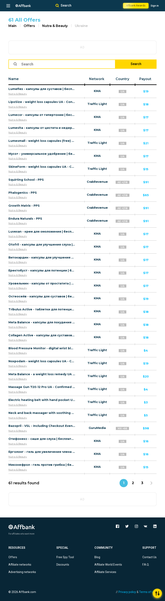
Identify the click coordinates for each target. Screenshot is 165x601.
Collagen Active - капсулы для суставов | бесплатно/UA (41, 335)
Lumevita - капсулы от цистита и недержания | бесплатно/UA (41, 128)
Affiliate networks (19, 564)
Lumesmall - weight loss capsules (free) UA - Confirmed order (41, 141)
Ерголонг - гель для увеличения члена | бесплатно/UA (41, 452)
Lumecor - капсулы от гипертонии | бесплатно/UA (41, 115)
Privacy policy (127, 592)
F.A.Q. (145, 564)
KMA (97, 91)
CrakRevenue (97, 182)
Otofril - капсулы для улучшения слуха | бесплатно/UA (41, 244)
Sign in (155, 5)
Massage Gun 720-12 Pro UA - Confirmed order (41, 387)
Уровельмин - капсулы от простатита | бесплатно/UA (41, 283)
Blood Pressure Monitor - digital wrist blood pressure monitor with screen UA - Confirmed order (41, 348)
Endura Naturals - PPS (25, 218)
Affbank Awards (135, 5)
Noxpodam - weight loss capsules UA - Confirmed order (41, 361)
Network (96, 79)
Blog (97, 557)
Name (13, 79)
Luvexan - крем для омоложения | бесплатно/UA (41, 231)
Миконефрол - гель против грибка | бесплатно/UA (41, 465)
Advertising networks (22, 572)
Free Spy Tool (65, 557)
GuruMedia (97, 428)
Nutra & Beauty (55, 26)
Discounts (62, 564)
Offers (29, 26)
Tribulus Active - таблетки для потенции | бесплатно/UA (41, 309)
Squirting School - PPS (26, 180)
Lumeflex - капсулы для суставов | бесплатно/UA (41, 89)
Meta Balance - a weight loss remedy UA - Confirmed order (41, 374)
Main (12, 26)
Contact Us (149, 557)
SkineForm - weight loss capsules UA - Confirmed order (41, 167)
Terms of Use (148, 592)
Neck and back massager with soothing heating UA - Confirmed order (41, 413)
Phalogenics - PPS (22, 193)
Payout (145, 79)
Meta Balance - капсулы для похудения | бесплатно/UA (41, 322)
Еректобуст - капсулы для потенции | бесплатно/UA (41, 270)
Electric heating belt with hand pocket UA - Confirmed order (41, 400)
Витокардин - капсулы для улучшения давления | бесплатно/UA (41, 257)
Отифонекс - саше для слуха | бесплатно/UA (41, 439)
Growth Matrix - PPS (24, 205)
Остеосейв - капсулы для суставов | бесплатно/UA (41, 296)
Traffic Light (97, 104)
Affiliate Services (105, 572)
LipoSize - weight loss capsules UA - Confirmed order (41, 102)
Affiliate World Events (108, 564)
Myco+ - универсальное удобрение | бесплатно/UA (41, 154)
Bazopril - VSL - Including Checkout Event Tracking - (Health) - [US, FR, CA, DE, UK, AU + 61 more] (41, 426)
